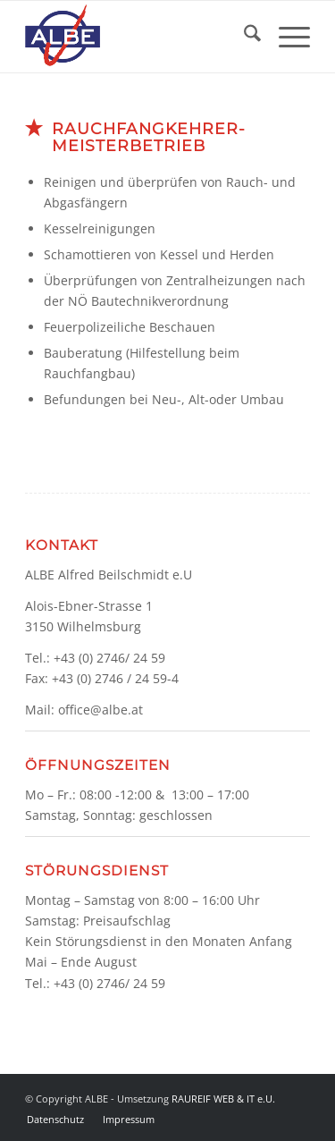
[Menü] (285, 36)
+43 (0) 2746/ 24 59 (109, 657)
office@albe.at (100, 709)
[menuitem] (243, 36)
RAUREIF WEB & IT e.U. (223, 1098)
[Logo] (139, 36)
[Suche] (243, 36)
